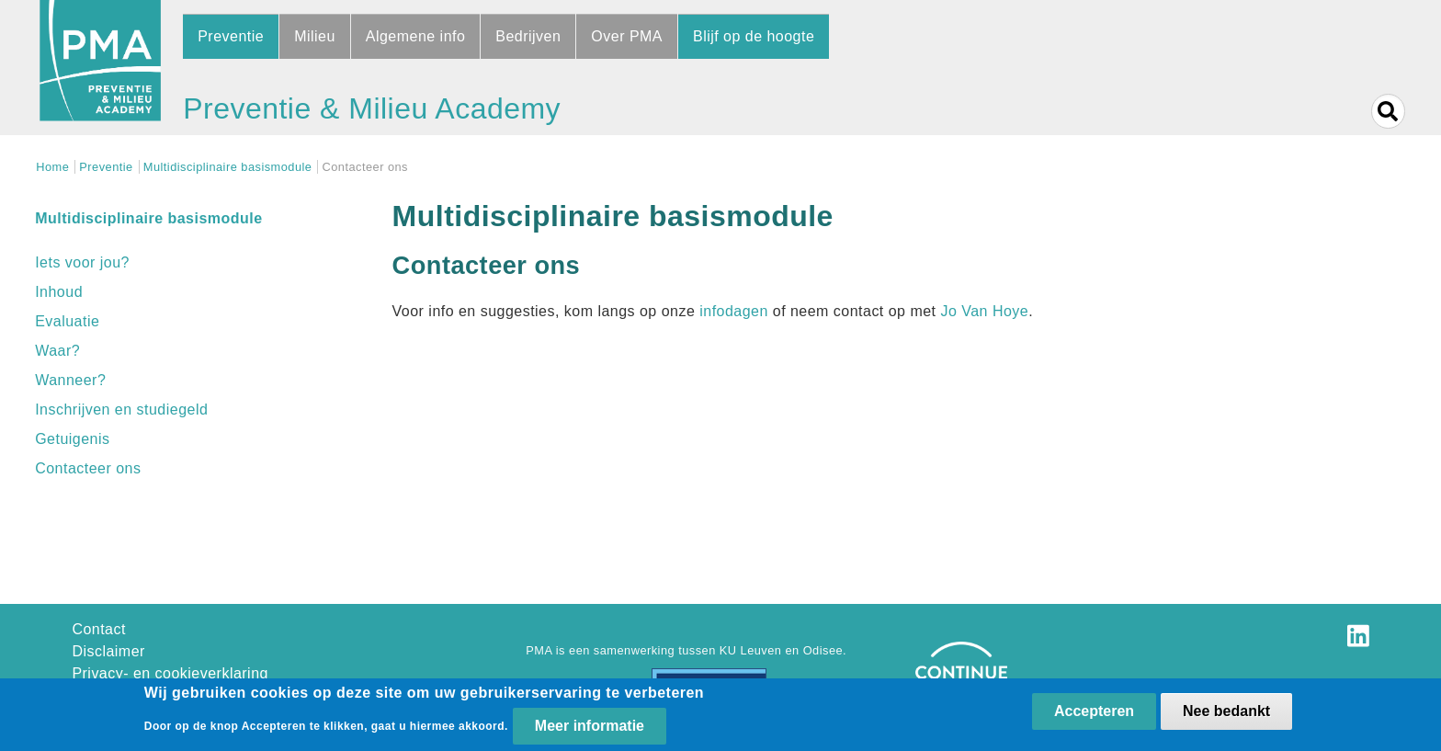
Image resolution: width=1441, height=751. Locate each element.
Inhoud (59, 292)
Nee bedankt (1226, 711)
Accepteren (1094, 711)
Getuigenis (72, 439)
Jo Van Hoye (984, 311)
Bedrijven (528, 36)
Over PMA (627, 36)
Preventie (231, 36)
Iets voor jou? (82, 262)
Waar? (57, 350)
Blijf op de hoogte (753, 36)
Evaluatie (67, 321)
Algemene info (416, 36)
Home (52, 167)
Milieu (314, 36)
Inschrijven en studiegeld (121, 409)
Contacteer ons (88, 468)
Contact (99, 629)
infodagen (733, 311)
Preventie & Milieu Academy (372, 108)
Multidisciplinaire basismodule (227, 167)
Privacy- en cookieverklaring (170, 673)
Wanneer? (70, 380)
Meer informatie (589, 726)
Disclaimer (108, 651)
